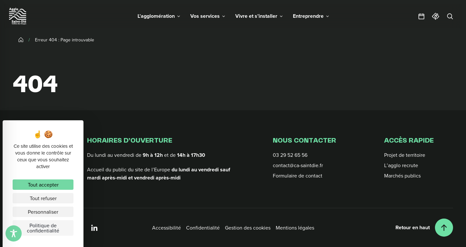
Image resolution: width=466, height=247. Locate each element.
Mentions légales (295, 227)
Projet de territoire (404, 154)
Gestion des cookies (248, 227)
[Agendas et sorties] (421, 16)
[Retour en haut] (424, 228)
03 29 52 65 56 (290, 154)
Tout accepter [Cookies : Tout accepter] (43, 184)
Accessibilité (166, 227)
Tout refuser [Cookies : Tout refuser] (43, 198)
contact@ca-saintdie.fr (298, 165)
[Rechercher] (450, 16)
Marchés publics (402, 175)
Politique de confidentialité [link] (43, 228)
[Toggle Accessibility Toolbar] (13, 233)
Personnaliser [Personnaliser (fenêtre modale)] (43, 211)
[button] (158, 16)
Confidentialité (203, 227)
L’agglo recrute (401, 165)
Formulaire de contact (297, 175)
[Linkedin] (94, 227)
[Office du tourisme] (435, 16)
